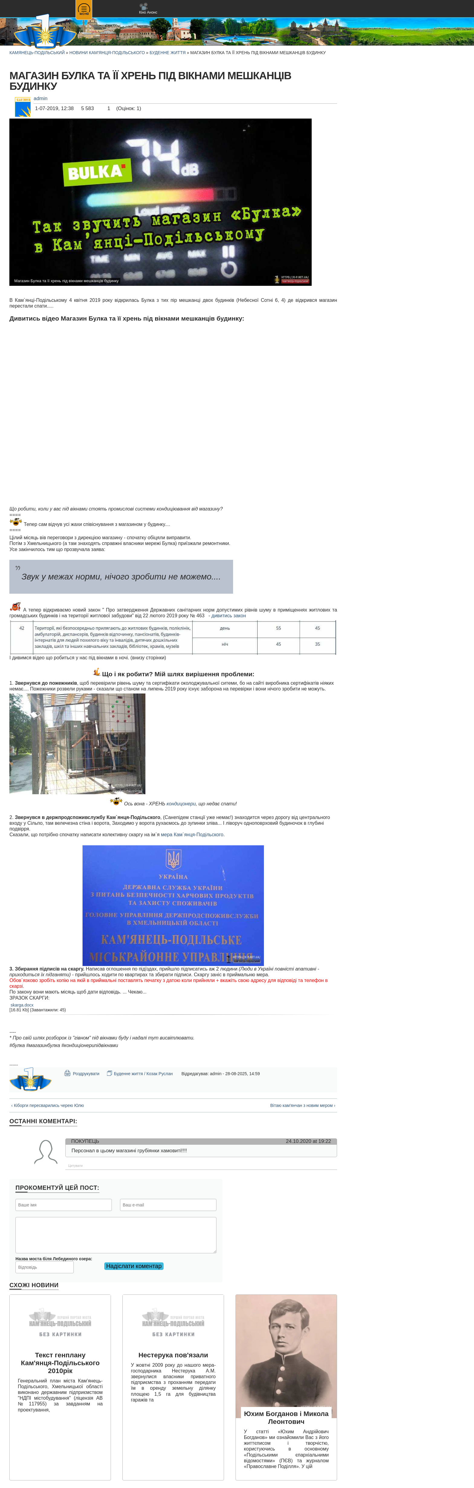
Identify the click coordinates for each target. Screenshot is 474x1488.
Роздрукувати (81, 1073)
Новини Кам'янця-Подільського (107, 52)
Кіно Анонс (148, 9)
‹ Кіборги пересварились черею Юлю (47, 1105)
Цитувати (75, 1165)
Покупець (85, 1141)
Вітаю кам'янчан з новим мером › (302, 1105)
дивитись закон (229, 615)
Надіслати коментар (133, 1266)
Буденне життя (168, 52)
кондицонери (181, 803)
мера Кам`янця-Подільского (192, 834)
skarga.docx (22, 1005)
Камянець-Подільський (37, 52)
